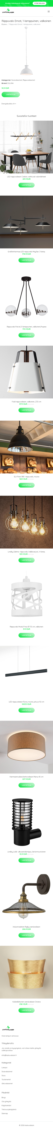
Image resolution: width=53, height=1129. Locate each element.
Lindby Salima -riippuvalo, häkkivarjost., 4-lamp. (26, 552)
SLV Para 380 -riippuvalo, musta (26, 477)
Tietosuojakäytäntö (9, 1109)
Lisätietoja (10, 94)
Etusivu (4, 24)
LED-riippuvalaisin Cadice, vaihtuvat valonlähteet (26, 177)
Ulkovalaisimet (7, 1083)
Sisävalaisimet (16, 80)
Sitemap (5, 1113)
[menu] (48, 11)
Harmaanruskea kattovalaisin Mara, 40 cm (26, 777)
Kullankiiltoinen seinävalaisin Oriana (27, 1002)
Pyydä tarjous (39, 3)
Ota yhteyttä (6, 1101)
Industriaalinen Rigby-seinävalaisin (26, 927)
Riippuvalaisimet (29, 80)
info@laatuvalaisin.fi (9, 1055)
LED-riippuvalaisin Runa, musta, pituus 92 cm (26, 702)
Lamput (4, 1068)
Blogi (4, 1097)
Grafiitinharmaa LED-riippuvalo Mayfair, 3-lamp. (26, 252)
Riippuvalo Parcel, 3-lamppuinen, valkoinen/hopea (26, 327)
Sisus (4, 1075)
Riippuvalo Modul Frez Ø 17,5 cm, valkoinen (26, 627)
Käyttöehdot (6, 1105)
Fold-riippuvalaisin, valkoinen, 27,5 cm (26, 402)
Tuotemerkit (6, 1079)
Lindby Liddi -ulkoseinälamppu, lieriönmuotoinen (27, 852)
